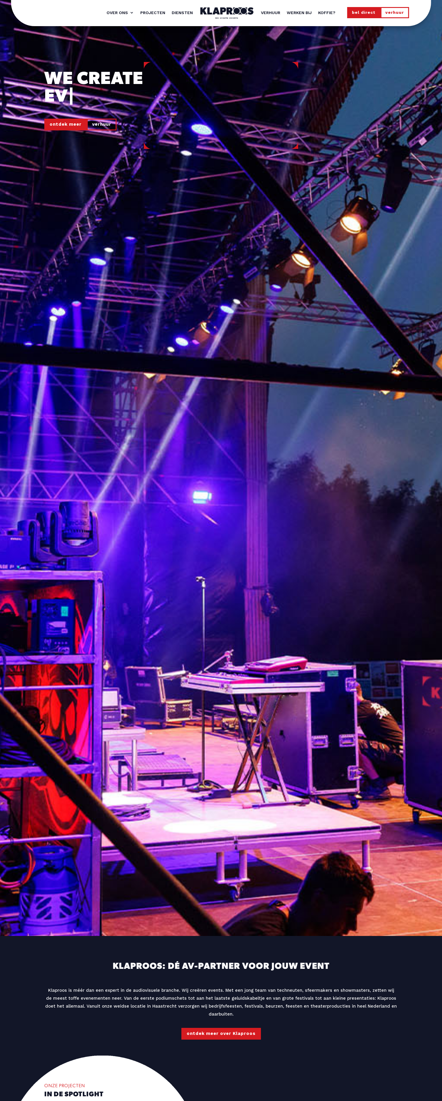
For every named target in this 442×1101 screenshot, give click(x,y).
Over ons (117, 12)
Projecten (152, 12)
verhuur (394, 12)
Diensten (182, 12)
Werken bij (299, 12)
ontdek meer (66, 124)
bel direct (363, 12)
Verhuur (270, 12)
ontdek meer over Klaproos (221, 1033)
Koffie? (326, 12)
